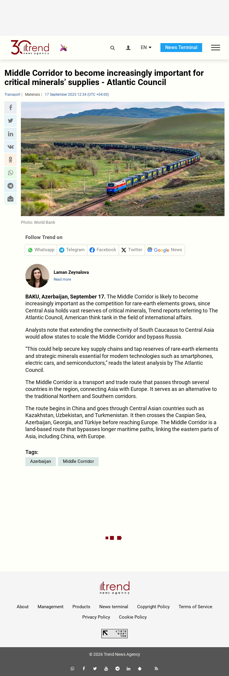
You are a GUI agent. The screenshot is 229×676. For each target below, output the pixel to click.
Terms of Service (195, 606)
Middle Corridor (78, 461)
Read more (62, 279)
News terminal (113, 606)
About (23, 606)
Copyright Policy (153, 606)
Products (81, 606)
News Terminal (181, 47)
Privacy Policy (96, 617)
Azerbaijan (40, 461)
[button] (10, 107)
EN (144, 47)
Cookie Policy (133, 617)
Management (51, 606)
